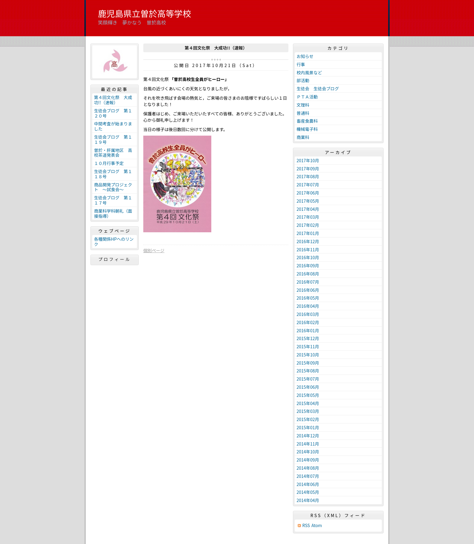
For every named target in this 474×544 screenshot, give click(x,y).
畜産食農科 (307, 121)
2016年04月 (308, 306)
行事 (301, 64)
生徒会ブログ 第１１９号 (113, 139)
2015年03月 (308, 411)
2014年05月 (308, 492)
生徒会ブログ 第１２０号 (113, 113)
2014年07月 (308, 476)
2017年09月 (308, 169)
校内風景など (309, 72)
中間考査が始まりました (113, 126)
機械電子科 (307, 129)
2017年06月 (308, 193)
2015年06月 (308, 387)
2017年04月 (308, 209)
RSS (306, 525)
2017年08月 (308, 176)
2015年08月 (308, 371)
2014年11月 (308, 444)
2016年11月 (308, 249)
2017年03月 (308, 217)
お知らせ (305, 56)
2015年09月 (308, 363)
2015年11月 (308, 346)
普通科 (303, 113)
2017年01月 (308, 233)
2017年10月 (308, 160)
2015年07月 (308, 379)
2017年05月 (308, 201)
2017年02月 (308, 225)
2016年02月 (308, 322)
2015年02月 (308, 419)
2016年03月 (308, 314)
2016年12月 (308, 241)
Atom (316, 525)
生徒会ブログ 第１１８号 (113, 173)
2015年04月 (308, 403)
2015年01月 (308, 427)
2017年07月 (308, 185)
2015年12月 (308, 338)
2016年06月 (308, 290)
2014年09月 (308, 460)
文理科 (303, 105)
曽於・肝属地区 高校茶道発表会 (113, 152)
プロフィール (114, 259)
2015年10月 (308, 355)
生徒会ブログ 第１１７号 (113, 200)
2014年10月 (308, 452)
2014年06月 (308, 484)
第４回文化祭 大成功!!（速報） (113, 99)
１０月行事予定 (109, 163)
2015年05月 (308, 395)
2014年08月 (308, 468)
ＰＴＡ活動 (307, 97)
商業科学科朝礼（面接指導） (113, 213)
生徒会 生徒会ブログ (318, 88)
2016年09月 (308, 265)
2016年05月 (308, 298)
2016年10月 (308, 257)
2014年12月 (308, 436)
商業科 (303, 137)
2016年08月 (308, 274)
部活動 (303, 80)
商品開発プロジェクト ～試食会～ (113, 187)
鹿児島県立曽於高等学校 (144, 13)
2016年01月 (308, 330)
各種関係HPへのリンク (114, 241)
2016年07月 (308, 282)
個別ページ (153, 250)
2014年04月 (308, 500)
